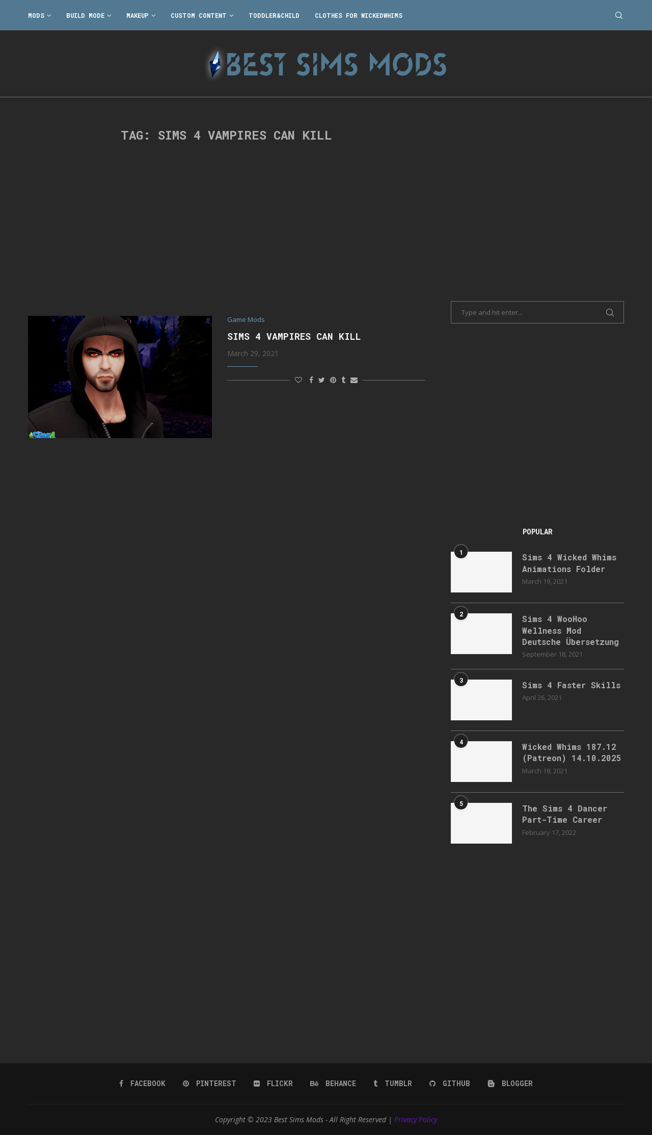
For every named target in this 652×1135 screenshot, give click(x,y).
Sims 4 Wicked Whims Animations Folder (569, 563)
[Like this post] (298, 380)
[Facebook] (142, 1083)
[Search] (619, 15)
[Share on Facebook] (311, 380)
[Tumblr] (392, 1083)
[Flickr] (273, 1083)
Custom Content (199, 15)
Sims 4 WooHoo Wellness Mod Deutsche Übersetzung (570, 630)
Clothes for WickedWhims (358, 15)
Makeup (137, 15)
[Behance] (333, 1083)
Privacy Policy (415, 1119)
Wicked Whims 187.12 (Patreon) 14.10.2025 (571, 752)
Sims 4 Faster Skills (571, 685)
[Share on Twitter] (321, 380)
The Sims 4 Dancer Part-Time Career (564, 814)
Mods (36, 15)
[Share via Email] (354, 380)
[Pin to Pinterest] (333, 380)
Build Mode (85, 15)
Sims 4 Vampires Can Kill (294, 336)
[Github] (449, 1083)
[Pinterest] (209, 1083)
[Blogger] (510, 1083)
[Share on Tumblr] (343, 380)
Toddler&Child (274, 15)
